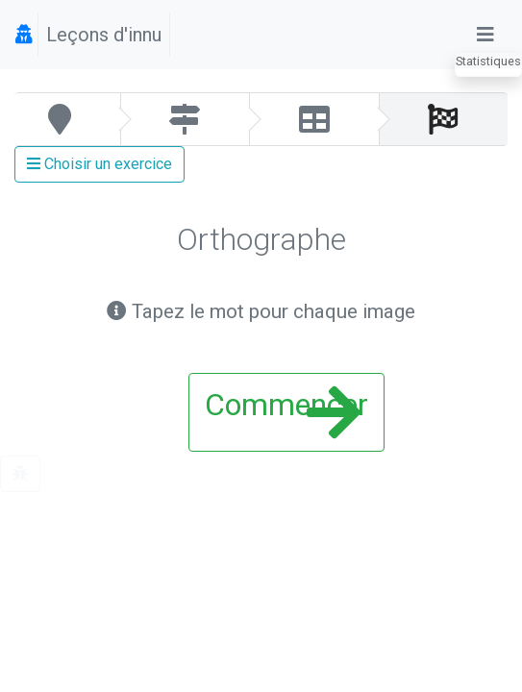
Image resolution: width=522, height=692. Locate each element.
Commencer (286, 412)
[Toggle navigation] (485, 34)
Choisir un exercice (99, 164)
